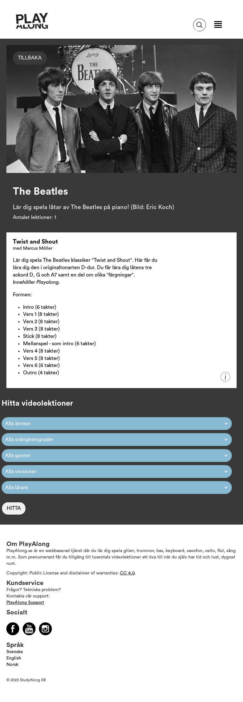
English (13, 658)
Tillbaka (30, 57)
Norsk (12, 664)
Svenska (14, 652)
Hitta (14, 508)
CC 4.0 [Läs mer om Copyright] (127, 573)
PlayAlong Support (25, 602)
